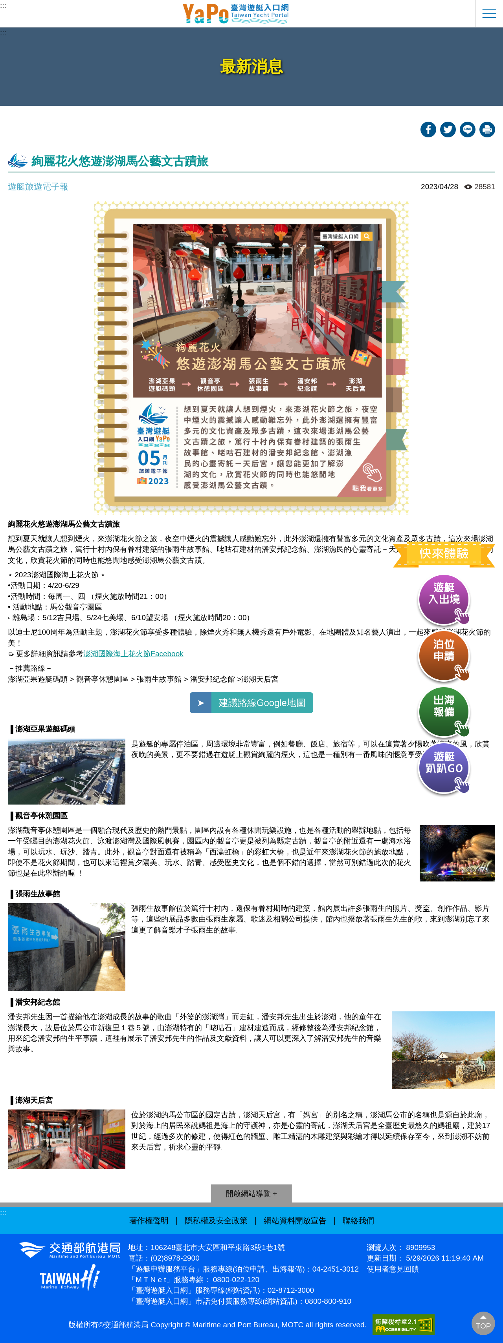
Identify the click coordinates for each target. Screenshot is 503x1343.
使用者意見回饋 (393, 1269)
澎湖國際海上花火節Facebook (133, 654)
